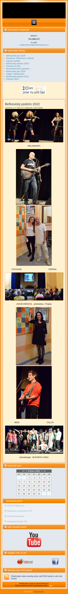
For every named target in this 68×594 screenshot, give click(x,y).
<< (23, 471)
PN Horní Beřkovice (15, 506)
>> (44, 471)
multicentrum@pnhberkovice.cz (34, 45)
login (51, 585)
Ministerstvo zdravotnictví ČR (19, 511)
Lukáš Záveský (38, 591)
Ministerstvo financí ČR (17, 521)
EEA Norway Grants (15, 516)
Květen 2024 (34, 471)
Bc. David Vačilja (36, 108)
